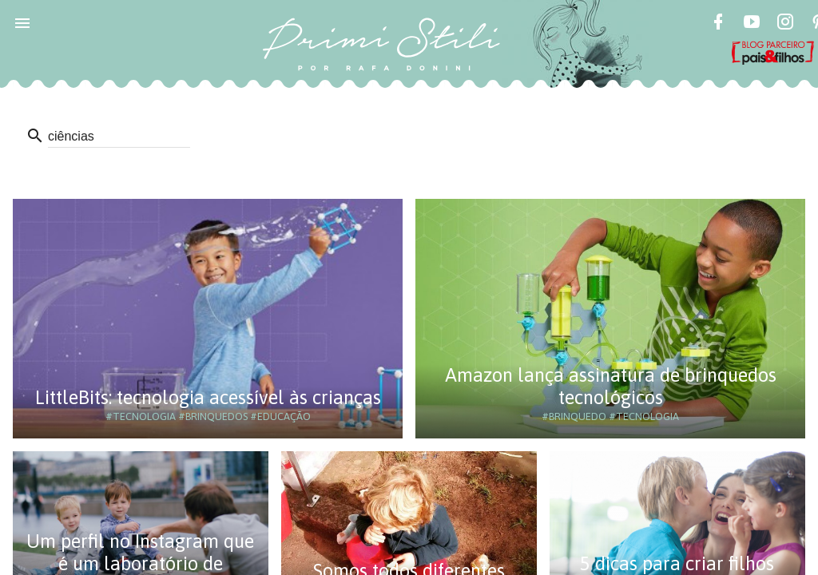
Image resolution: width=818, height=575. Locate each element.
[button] (22, 22)
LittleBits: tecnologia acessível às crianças (208, 397)
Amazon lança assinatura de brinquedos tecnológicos (610, 386)
